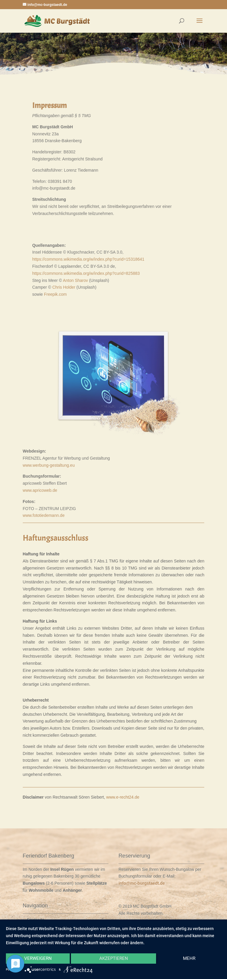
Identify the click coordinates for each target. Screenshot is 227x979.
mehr (189, 958)
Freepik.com (55, 345)
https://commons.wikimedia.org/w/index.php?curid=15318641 (88, 310)
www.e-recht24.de (122, 797)
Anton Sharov (75, 331)
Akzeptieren (113, 958)
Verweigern (38, 958)
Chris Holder (63, 338)
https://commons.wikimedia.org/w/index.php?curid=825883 (86, 324)
